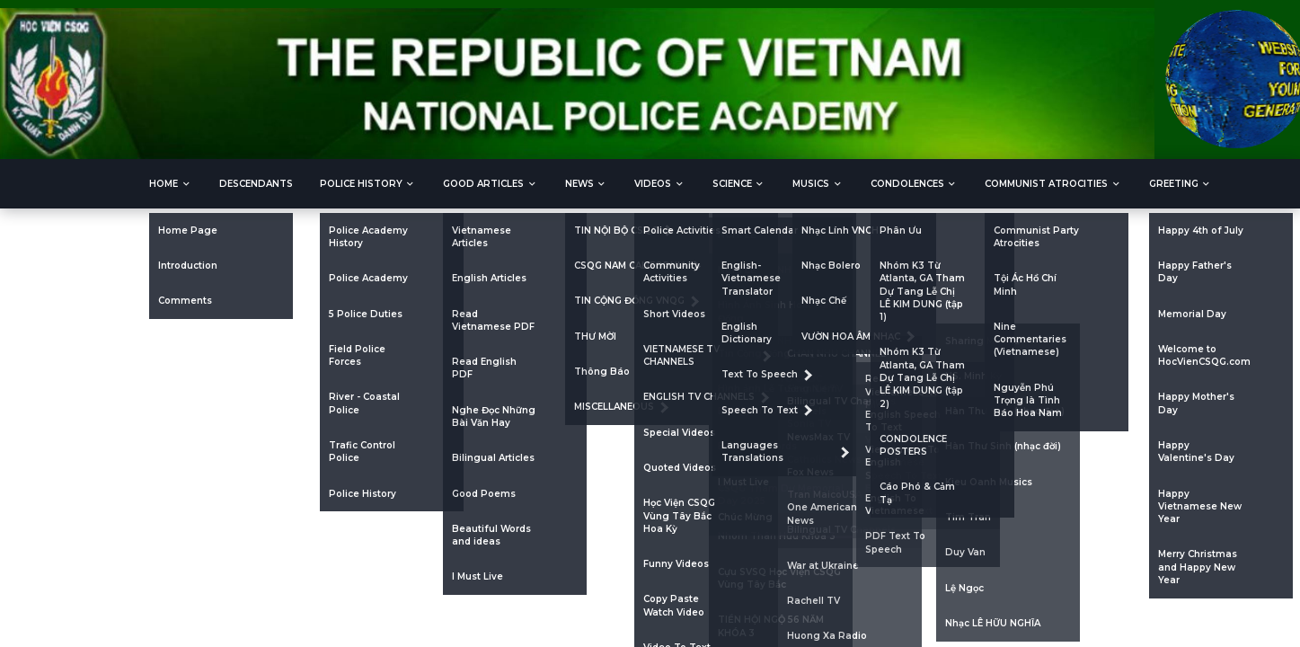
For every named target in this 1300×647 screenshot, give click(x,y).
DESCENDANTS (256, 184)
